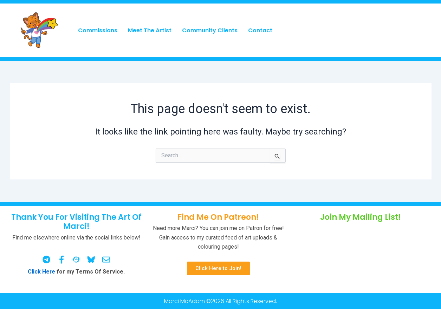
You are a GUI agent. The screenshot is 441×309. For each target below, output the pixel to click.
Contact (260, 30)
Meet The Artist (149, 30)
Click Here (42, 271)
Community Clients (210, 30)
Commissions (97, 30)
